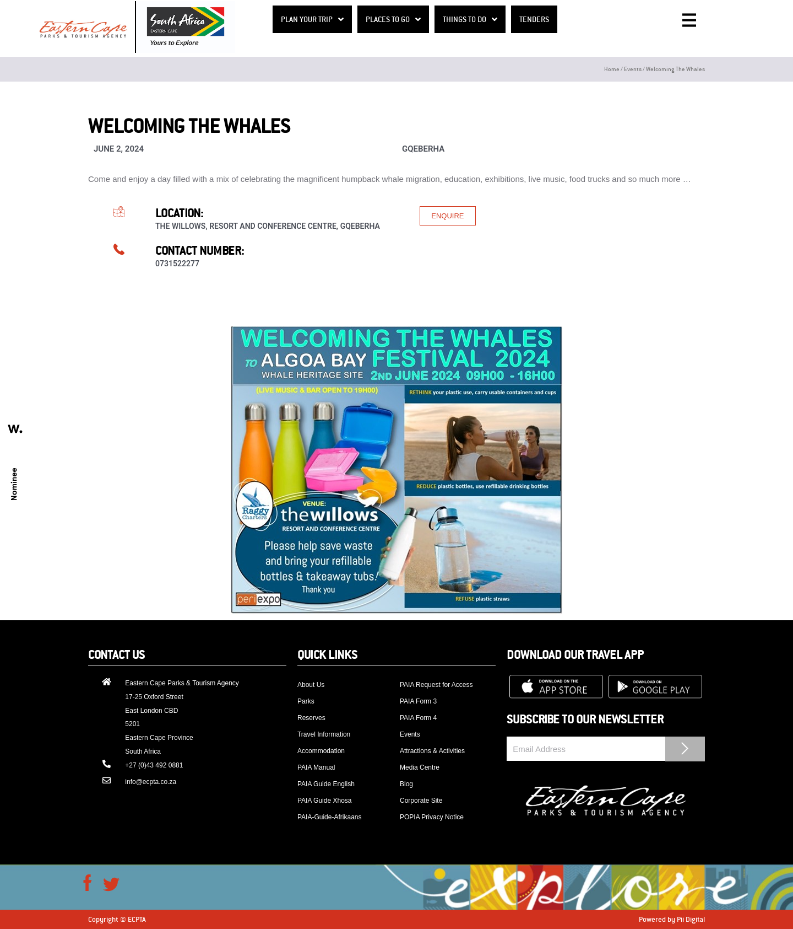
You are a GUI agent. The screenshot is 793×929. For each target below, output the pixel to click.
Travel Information (323, 734)
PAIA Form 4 (418, 718)
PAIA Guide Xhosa (324, 800)
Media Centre (419, 767)
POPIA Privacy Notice (432, 817)
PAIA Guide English (326, 784)
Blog (406, 784)
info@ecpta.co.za (150, 782)
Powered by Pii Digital (672, 919)
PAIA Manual (316, 767)
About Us (310, 685)
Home (612, 68)
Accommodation (321, 751)
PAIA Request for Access (436, 685)
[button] (447, 215)
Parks (305, 701)
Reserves (311, 718)
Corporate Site (421, 800)
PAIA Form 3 (418, 701)
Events (633, 68)
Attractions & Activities (432, 751)
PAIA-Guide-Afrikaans (329, 817)
